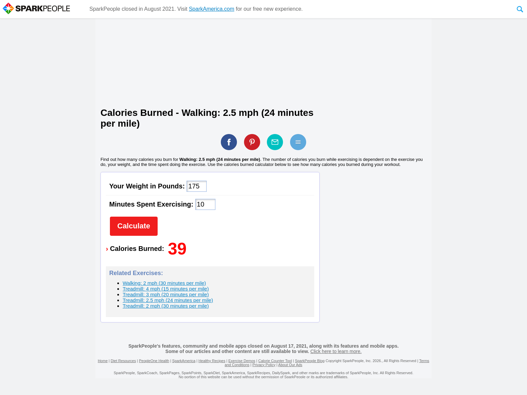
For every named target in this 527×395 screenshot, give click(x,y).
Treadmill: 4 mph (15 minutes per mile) (166, 289)
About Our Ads (290, 365)
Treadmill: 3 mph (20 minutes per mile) (166, 294)
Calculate (133, 226)
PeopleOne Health (154, 361)
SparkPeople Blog (310, 361)
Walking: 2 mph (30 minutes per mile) (164, 283)
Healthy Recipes (211, 361)
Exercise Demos (241, 361)
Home (103, 361)
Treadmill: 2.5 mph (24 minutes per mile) (168, 300)
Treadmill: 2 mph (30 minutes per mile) (166, 306)
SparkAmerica (183, 361)
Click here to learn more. (336, 351)
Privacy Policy (263, 365)
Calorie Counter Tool (275, 361)
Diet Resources (123, 361)
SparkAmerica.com (211, 9)
